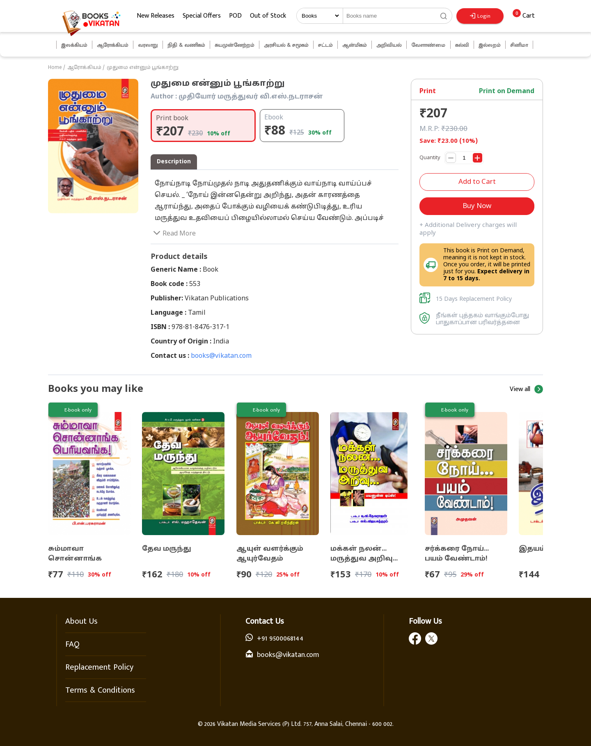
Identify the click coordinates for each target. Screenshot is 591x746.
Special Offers (202, 15)
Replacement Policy (99, 667)
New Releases (155, 15)
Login (480, 16)
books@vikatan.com (221, 356)
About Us (81, 621)
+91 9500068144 (280, 638)
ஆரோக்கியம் (84, 68)
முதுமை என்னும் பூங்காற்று (143, 68)
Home (55, 68)
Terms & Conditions (100, 690)
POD (235, 15)
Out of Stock (268, 15)
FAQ (72, 644)
